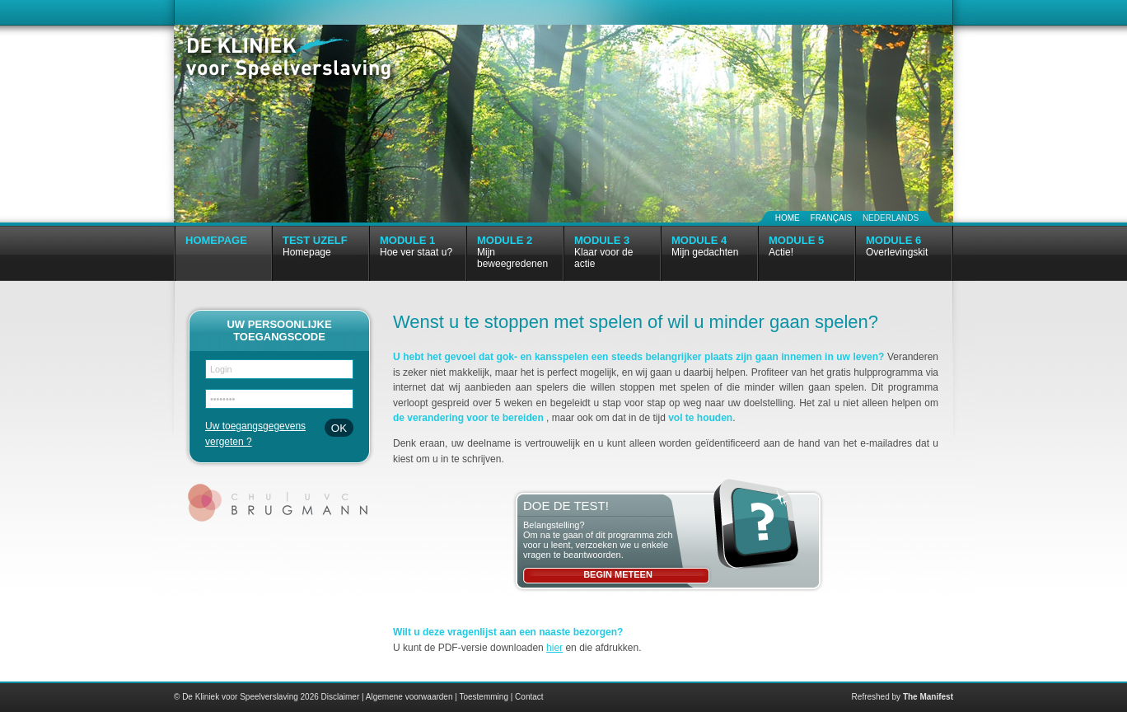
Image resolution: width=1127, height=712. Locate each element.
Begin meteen (617, 574)
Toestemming (483, 696)
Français (832, 217)
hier (554, 647)
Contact (529, 696)
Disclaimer (340, 696)
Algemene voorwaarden (409, 696)
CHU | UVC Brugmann (279, 502)
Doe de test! (566, 506)
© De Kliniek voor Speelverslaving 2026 (246, 696)
